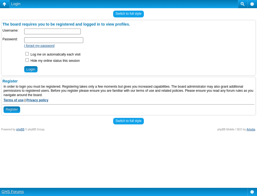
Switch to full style (128, 14)
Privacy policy (37, 100)
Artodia (251, 129)
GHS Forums (13, 191)
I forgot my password (39, 46)
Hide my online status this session (52, 61)
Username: (10, 30)
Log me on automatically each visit (52, 54)
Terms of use (14, 100)
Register (12, 109)
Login (15, 4)
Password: (10, 39)
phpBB (20, 129)
